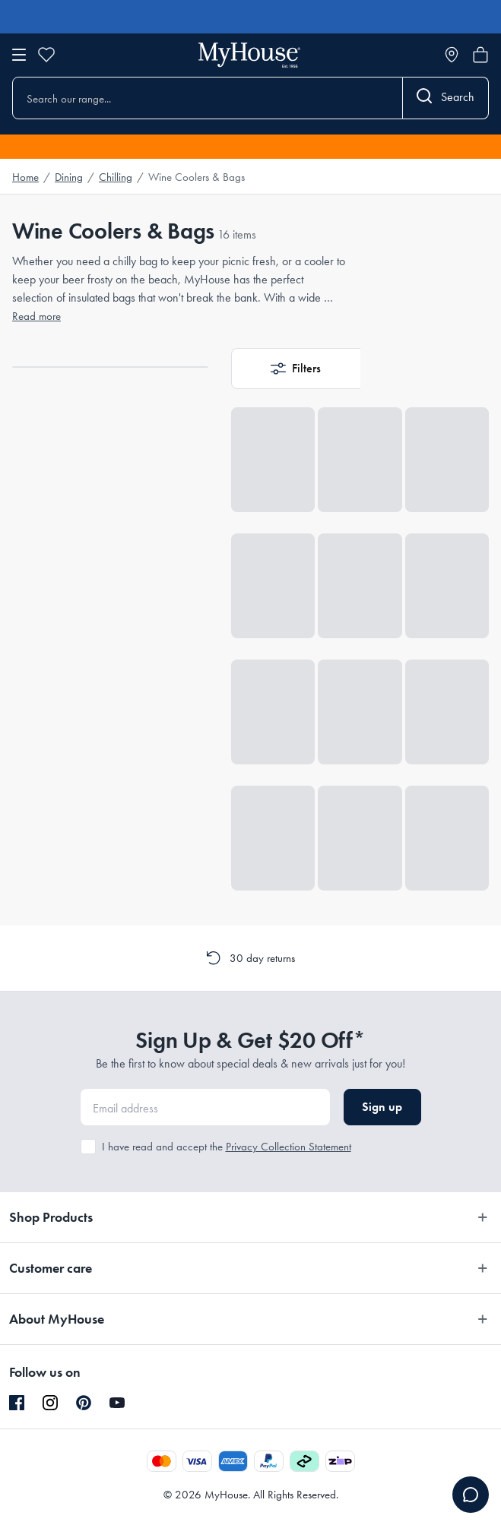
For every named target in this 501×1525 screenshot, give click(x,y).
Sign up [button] (382, 1106)
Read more (36, 316)
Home (25, 177)
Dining (69, 177)
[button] (295, 368)
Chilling (115, 177)
